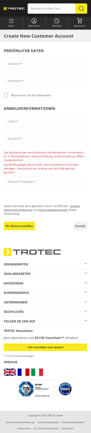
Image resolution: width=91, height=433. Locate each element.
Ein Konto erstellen (19, 226)
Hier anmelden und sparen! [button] (45, 347)
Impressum (68, 428)
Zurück (80, 226)
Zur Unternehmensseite (46, 428)
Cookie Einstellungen (48, 422)
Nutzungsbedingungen (53, 210)
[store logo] (14, 8)
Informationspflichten (73, 422)
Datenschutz (24, 428)
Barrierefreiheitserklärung (20, 422)
